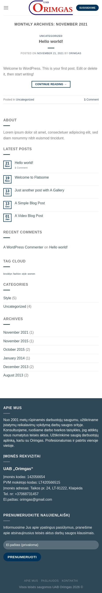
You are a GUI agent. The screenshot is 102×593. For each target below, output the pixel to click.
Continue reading (51, 84)
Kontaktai (70, 580)
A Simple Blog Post (30, 203)
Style (7, 298)
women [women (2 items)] (31, 273)
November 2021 (15, 332)
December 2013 (15, 367)
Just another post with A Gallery (39, 190)
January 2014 (14, 358)
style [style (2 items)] (24, 273)
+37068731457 (26, 494)
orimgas (75, 53)
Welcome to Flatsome (32, 177)
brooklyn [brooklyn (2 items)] (7, 273)
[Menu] (6, 7)
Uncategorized (51, 36)
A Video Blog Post (29, 216)
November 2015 (15, 341)
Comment (91, 99)
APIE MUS (31, 580)
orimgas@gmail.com (36, 499)
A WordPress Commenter (23, 247)
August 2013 (13, 375)
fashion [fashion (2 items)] (17, 273)
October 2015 (14, 349)
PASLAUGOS (50, 580)
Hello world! (51, 41)
